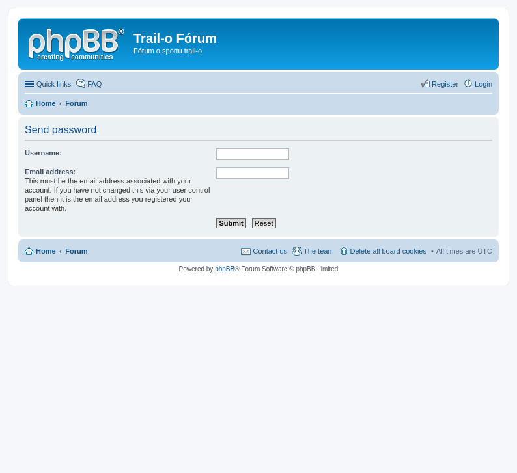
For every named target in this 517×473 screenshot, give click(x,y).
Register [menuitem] (445, 84)
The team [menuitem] (318, 251)
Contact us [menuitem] (270, 251)
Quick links (53, 84)
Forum (76, 251)
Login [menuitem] (483, 84)
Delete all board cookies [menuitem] (388, 251)
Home (46, 251)
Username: (43, 153)
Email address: (50, 172)
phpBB (224, 269)
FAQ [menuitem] (94, 84)
